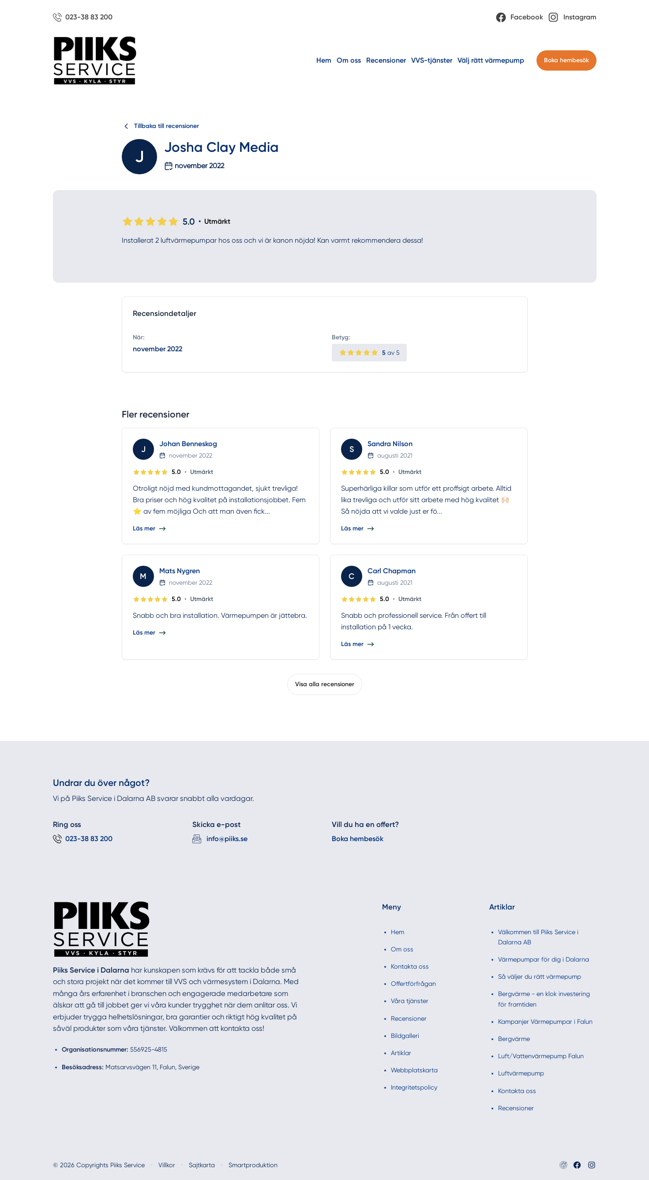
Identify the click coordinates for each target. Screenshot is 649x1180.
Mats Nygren (179, 571)
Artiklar (401, 1052)
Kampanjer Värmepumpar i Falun (545, 1021)
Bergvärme (514, 1038)
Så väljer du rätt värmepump (539, 976)
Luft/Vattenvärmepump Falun (541, 1056)
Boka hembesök (566, 60)
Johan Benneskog (188, 444)
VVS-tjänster (431, 60)
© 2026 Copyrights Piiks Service (99, 1165)
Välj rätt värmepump (491, 60)
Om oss (349, 60)
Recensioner (386, 60)
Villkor (166, 1165)
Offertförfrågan (413, 983)
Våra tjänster (409, 1000)
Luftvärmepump (521, 1073)
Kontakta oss (410, 966)
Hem (323, 60)
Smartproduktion (253, 1165)
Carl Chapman (392, 571)
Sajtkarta (202, 1165)
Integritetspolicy (414, 1087)
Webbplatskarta (414, 1070)
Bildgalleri (405, 1035)
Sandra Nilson (390, 444)
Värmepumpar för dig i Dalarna (543, 959)
